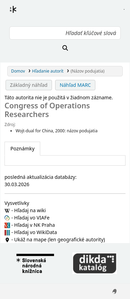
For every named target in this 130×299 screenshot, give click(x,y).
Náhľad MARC (75, 85)
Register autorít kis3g (19, 13)
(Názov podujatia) (87, 71)
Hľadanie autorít (48, 71)
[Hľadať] (65, 48)
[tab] (22, 149)
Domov (18, 71)
